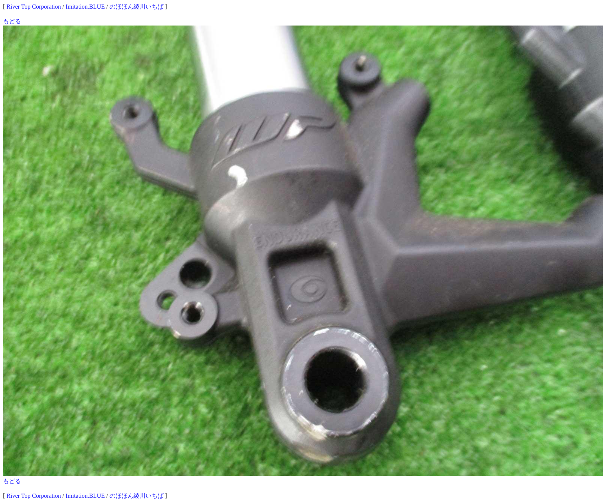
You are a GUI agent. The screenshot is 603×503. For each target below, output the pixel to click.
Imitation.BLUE (85, 6)
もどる (12, 21)
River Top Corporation (33, 6)
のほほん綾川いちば (137, 6)
